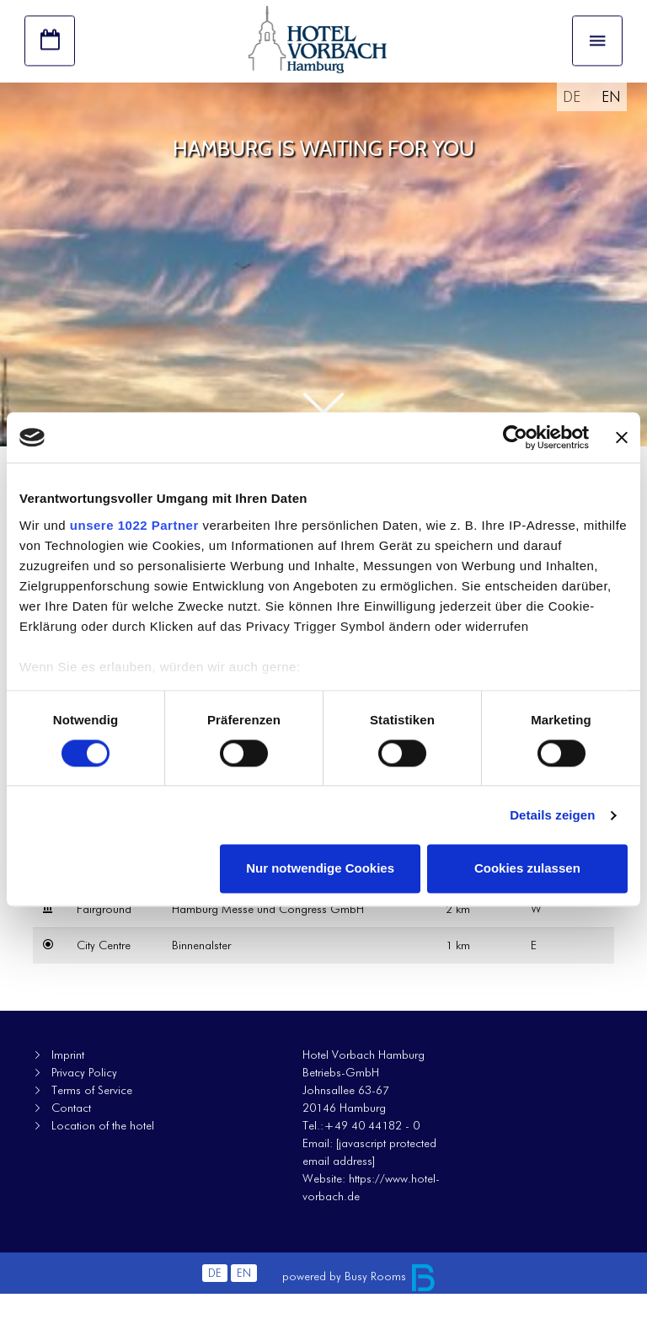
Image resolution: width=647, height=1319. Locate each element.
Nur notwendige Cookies (320, 869)
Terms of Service (91, 1115)
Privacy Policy (84, 1097)
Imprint (67, 1080)
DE (571, 122)
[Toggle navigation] (597, 51)
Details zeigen (552, 815)
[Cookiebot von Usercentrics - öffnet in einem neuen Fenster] (515, 437)
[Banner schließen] (622, 437)
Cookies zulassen (527, 869)
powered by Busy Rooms (359, 1301)
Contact (71, 1133)
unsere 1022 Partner (134, 525)
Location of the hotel (102, 1150)
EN (611, 122)
